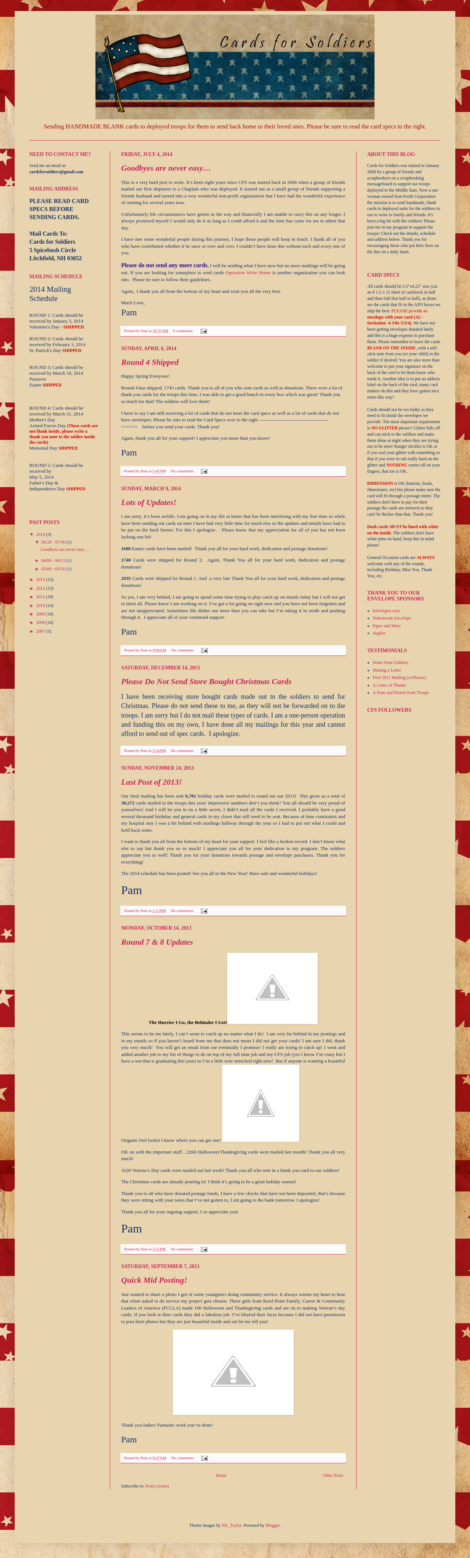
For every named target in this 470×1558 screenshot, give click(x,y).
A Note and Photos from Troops (401, 692)
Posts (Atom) (157, 1486)
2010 (41, 605)
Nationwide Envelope (392, 618)
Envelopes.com (386, 610)
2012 (41, 588)
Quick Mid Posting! (154, 1280)
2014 (41, 534)
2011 (41, 596)
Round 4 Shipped (150, 362)
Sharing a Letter (387, 670)
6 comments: (184, 330)
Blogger (273, 1525)
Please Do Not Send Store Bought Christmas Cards (206, 681)
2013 (41, 579)
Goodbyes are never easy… (166, 167)
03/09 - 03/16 (53, 568)
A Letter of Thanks (389, 685)
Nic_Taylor (232, 1525)
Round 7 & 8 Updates (157, 942)
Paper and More (387, 625)
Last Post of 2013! (151, 782)
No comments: (183, 471)
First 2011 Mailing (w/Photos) (399, 677)
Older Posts (333, 1475)
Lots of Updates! (148, 502)
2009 (41, 614)
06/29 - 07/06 (53, 542)
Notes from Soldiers (390, 662)
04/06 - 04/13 (53, 560)
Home (221, 1475)
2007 (41, 631)
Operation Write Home (248, 272)
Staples (379, 633)
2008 (41, 622)
